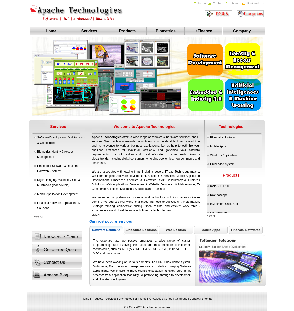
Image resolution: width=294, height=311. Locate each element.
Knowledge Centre (61, 237)
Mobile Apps (211, 230)
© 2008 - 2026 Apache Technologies (147, 307)
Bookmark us (255, 3)
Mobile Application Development (57, 194)
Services (89, 31)
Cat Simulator (219, 212)
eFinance (204, 31)
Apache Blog (56, 275)
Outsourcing (47, 142)
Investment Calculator (224, 204)
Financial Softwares (245, 230)
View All (38, 216)
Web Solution (176, 230)
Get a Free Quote (60, 249)
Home (202, 3)
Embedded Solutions (141, 230)
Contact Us (54, 262)
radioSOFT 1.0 (219, 186)
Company (242, 31)
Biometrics (166, 31)
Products (127, 31)
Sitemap (235, 3)
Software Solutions (106, 230)
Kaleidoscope (218, 195)
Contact (218, 3)
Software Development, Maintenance (61, 137)
